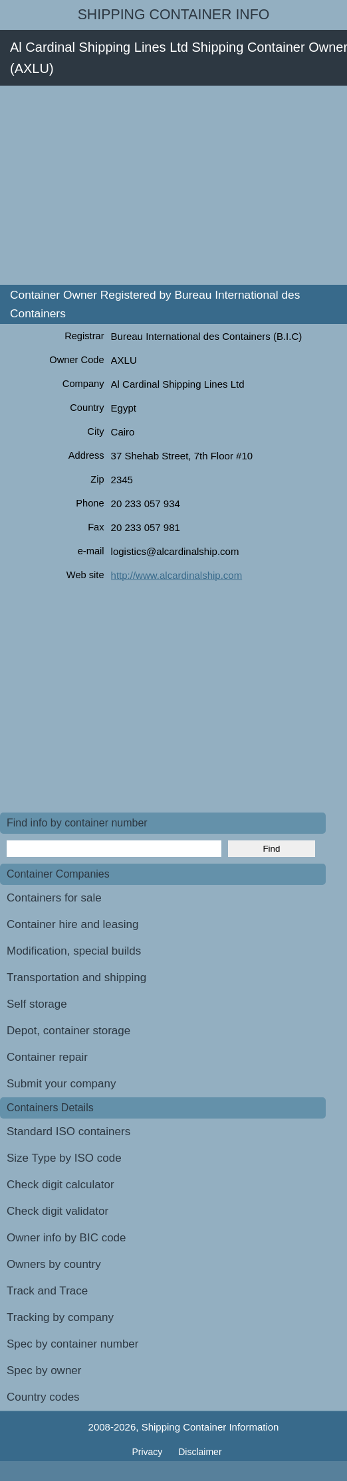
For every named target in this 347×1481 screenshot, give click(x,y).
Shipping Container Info (174, 15)
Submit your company (61, 1083)
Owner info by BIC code (66, 1237)
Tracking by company (60, 1317)
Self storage (37, 1004)
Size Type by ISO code (64, 1158)
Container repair (47, 1057)
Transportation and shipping (76, 977)
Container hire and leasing (72, 924)
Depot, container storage (68, 1030)
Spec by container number (72, 1344)
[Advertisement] (173, 185)
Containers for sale (54, 898)
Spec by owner (44, 1370)
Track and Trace (47, 1291)
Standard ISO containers (68, 1131)
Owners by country (54, 1264)
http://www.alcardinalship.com (177, 575)
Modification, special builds (74, 951)
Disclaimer (199, 1451)
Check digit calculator (60, 1184)
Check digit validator (57, 1211)
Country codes (43, 1397)
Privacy (148, 1451)
